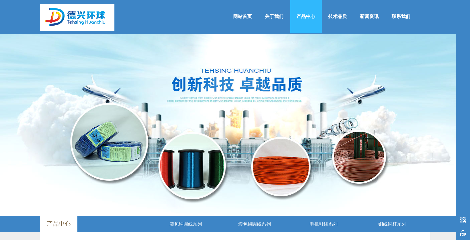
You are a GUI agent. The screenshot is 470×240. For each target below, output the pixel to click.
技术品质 (337, 16)
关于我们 (274, 16)
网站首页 (242, 16)
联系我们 (401, 16)
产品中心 (306, 16)
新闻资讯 (369, 16)
